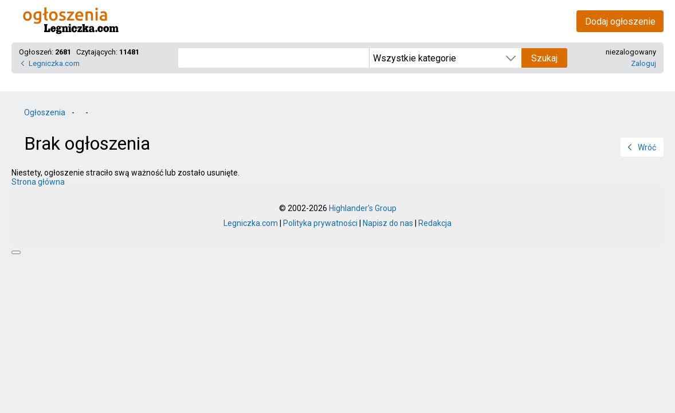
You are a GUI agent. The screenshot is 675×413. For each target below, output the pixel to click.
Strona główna (38, 181)
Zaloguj (643, 63)
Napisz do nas (388, 223)
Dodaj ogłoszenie (620, 21)
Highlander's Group (363, 208)
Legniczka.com (54, 63)
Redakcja (435, 223)
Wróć (647, 147)
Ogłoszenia (44, 112)
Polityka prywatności (320, 223)
